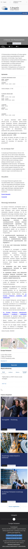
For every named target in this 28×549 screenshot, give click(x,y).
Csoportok (4, 197)
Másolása (3, 361)
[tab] (14, 515)
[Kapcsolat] (14, 365)
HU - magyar (3, 2)
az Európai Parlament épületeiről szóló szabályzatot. (15, 295)
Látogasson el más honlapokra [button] (17, 2)
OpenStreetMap (19, 348)
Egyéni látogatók (5, 194)
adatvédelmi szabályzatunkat (14, 546)
